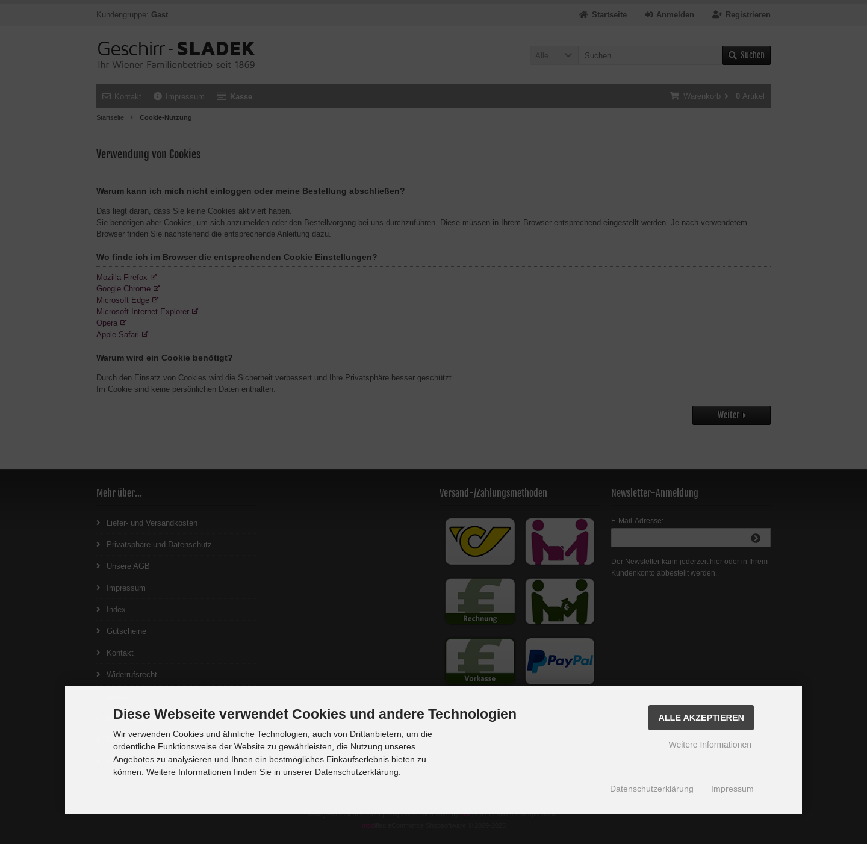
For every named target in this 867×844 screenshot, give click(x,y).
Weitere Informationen (710, 744)
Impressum (732, 788)
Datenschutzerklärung (652, 788)
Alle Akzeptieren (701, 717)
